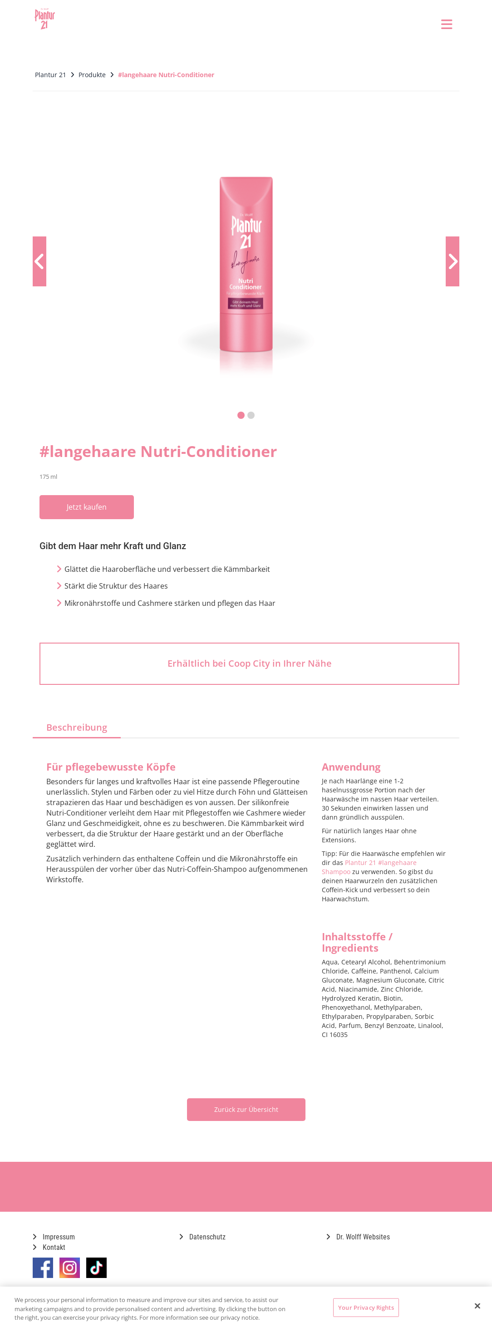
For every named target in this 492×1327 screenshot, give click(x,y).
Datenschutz (202, 1237)
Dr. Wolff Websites (358, 1237)
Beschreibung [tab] (76, 727)
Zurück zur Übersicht (246, 1109)
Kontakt (49, 1247)
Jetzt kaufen (87, 507)
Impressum (54, 1237)
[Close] (477, 1306)
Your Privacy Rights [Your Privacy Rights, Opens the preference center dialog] (366, 1307)
